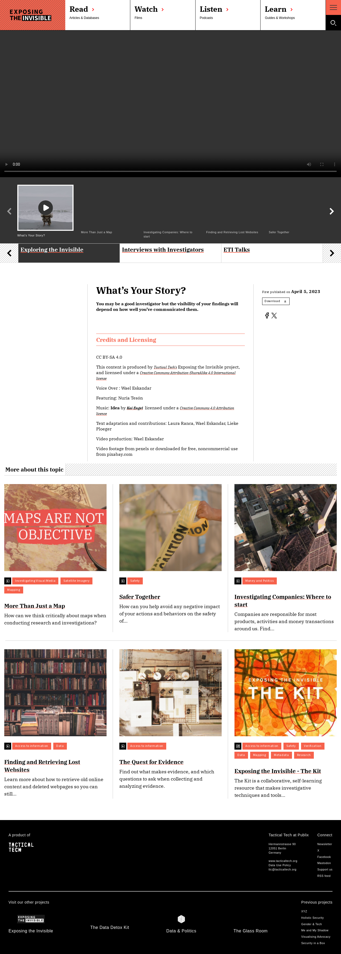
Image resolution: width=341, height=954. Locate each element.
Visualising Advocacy (316, 936)
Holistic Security (312, 917)
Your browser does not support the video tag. (170, 103)
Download (275, 301)
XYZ (304, 911)
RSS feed (324, 875)
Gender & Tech (311, 924)
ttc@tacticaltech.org (282, 869)
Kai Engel (135, 407)
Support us (324, 869)
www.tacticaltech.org (283, 860)
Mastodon (324, 863)
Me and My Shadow (315, 930)
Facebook (324, 856)
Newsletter (324, 844)
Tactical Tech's (165, 367)
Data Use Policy (280, 865)
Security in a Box (313, 943)
